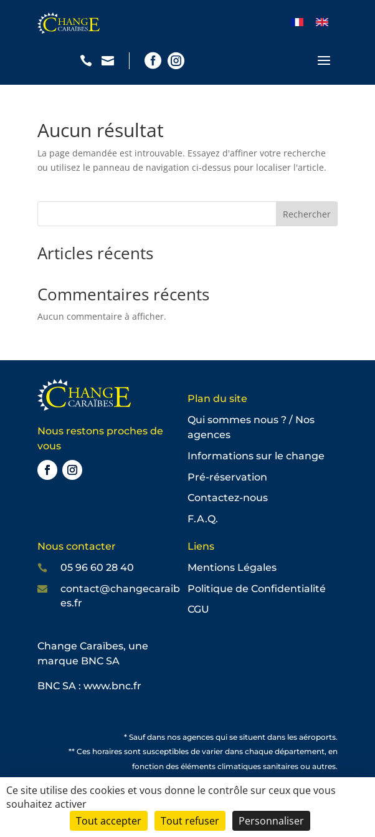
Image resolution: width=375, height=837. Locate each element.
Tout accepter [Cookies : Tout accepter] (108, 821)
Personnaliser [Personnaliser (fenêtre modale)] (271, 821)
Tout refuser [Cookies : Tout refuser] (190, 821)
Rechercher (307, 214)
